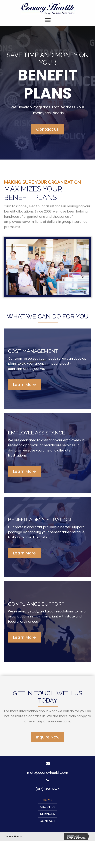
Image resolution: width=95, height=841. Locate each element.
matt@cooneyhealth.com (47, 772)
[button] (47, 129)
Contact (47, 821)
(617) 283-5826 (48, 789)
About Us (47, 806)
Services (47, 814)
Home (47, 799)
